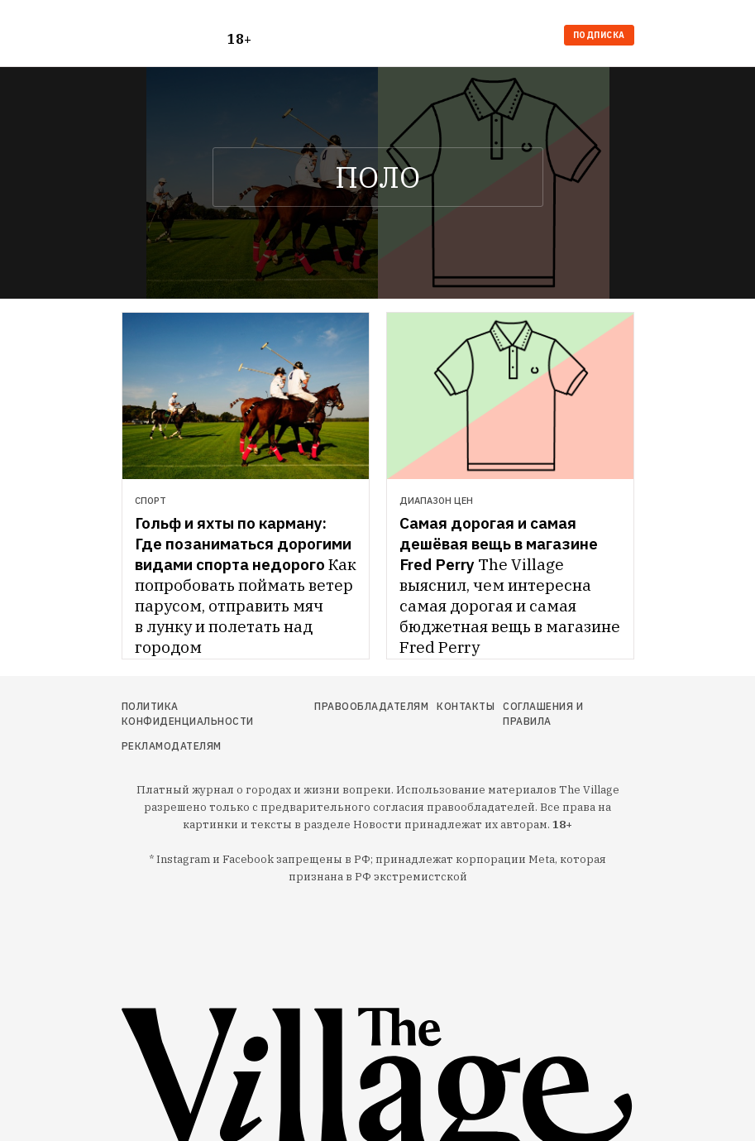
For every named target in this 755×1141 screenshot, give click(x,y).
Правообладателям (371, 706)
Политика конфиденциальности (188, 713)
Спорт (150, 500)
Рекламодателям (172, 746)
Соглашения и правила (543, 713)
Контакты (466, 706)
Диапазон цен (436, 500)
